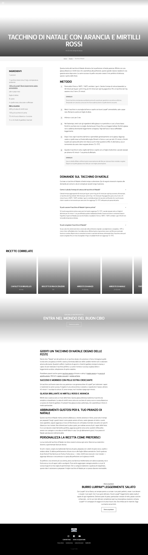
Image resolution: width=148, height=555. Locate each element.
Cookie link (88, 542)
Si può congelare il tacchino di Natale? (94, 225)
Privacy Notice (60, 542)
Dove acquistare (109, 509)
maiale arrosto (91, 373)
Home (65, 58)
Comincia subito (74, 324)
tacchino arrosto (67, 373)
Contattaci (67, 540)
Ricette (71, 58)
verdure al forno (75, 376)
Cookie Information (79, 542)
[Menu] (3, 3)
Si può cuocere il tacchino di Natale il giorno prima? (94, 207)
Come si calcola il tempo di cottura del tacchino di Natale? (94, 189)
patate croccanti (62, 376)
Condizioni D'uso (69, 542)
